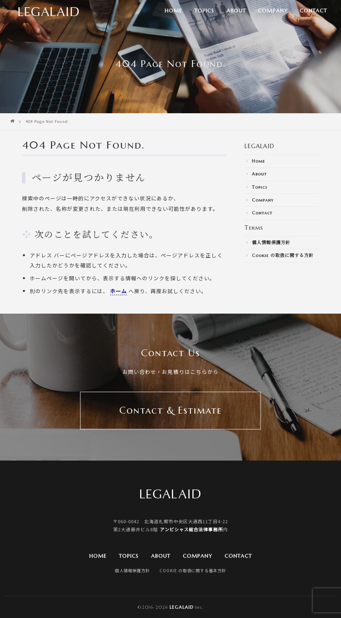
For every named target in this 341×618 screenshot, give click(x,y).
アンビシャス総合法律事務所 (191, 529)
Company (272, 11)
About (236, 11)
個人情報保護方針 (271, 242)
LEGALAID (259, 146)
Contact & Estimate (170, 410)
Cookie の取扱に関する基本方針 (192, 570)
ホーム (118, 291)
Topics (204, 11)
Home (173, 11)
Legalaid (181, 607)
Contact (313, 11)
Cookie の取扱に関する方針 (283, 255)
